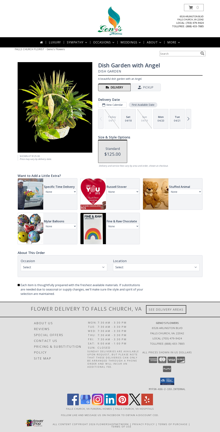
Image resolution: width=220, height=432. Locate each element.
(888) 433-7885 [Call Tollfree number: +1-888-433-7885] (175, 343)
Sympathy (77, 42)
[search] (202, 53)
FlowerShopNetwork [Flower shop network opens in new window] (112, 424)
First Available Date (143, 104)
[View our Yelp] (147, 404)
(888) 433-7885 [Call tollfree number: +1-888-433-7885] (195, 26)
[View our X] (135, 404)
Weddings (131, 42)
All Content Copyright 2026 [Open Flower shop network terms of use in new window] (74, 424)
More (174, 42)
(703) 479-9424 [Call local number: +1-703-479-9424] (195, 23)
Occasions (104, 42)
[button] (194, 7)
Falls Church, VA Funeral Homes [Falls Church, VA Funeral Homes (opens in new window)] (89, 408)
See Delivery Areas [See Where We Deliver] (166, 309)
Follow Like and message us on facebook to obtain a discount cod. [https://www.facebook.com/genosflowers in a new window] (110, 415)
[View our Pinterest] (122, 404)
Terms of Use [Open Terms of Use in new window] (121, 426)
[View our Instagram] (98, 404)
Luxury (55, 42)
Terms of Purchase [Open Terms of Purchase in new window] (173, 424)
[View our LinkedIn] (110, 404)
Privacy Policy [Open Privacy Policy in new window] (143, 424)
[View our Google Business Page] (85, 404)
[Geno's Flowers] (110, 20)
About (154, 42)
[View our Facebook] (73, 404)
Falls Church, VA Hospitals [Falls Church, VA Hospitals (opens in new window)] (134, 408)
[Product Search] (179, 53)
